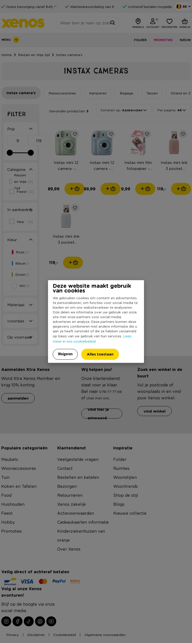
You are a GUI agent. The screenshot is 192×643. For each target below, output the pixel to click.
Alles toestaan (100, 354)
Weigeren (65, 354)
